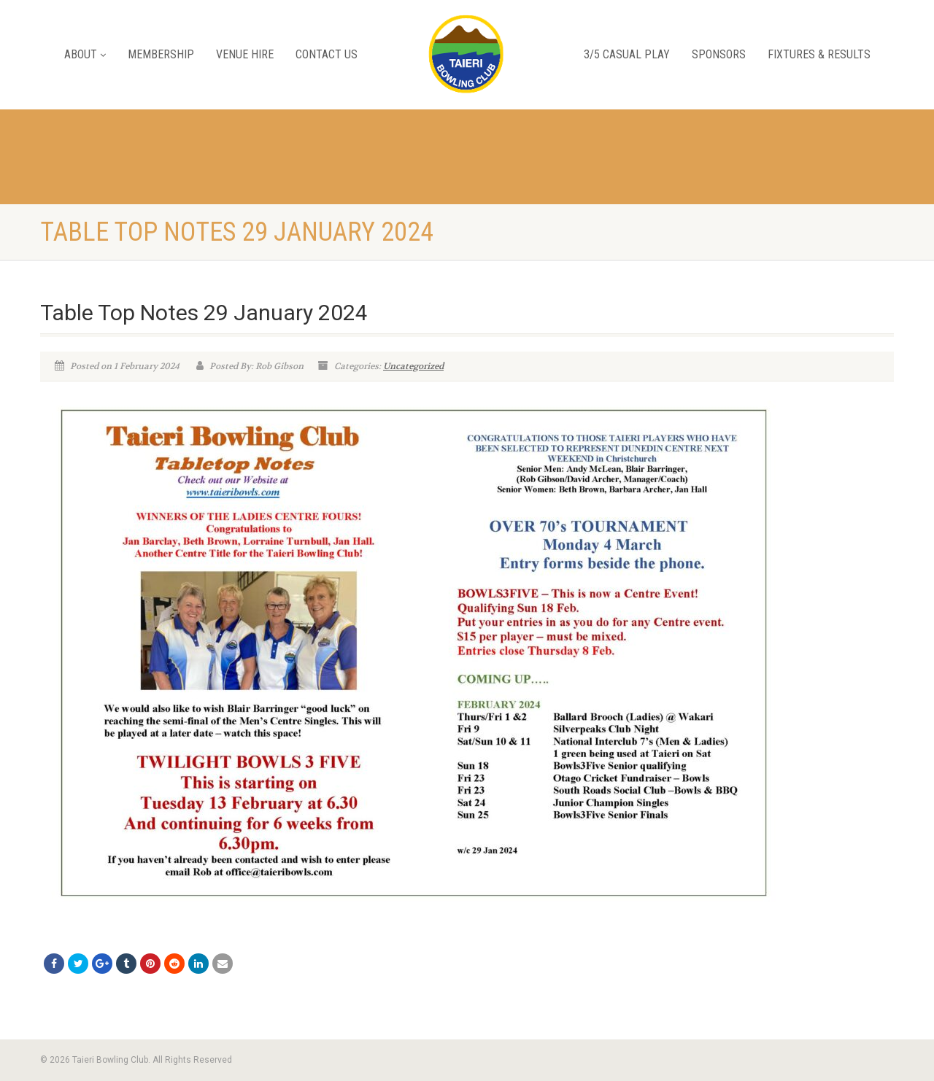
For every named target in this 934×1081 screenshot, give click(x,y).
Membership (161, 54)
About (85, 54)
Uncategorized (413, 366)
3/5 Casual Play (627, 54)
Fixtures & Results (819, 54)
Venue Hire (245, 54)
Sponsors (719, 54)
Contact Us (327, 54)
